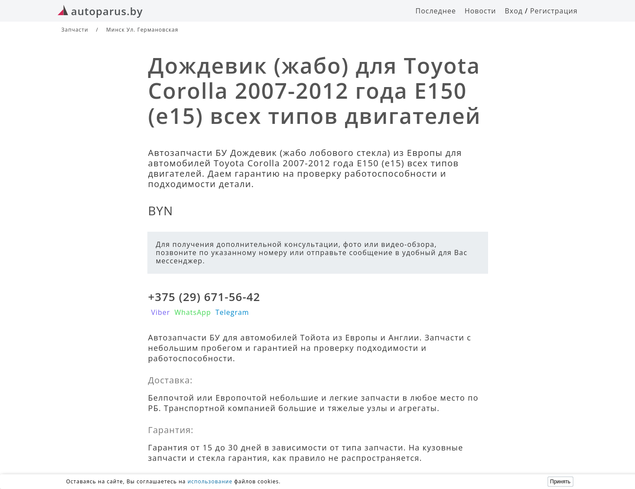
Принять (560, 482)
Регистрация (554, 11)
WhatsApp (192, 312)
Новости (480, 11)
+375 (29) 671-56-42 (204, 296)
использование (210, 481)
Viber (160, 312)
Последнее (436, 11)
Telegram (232, 312)
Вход (514, 11)
